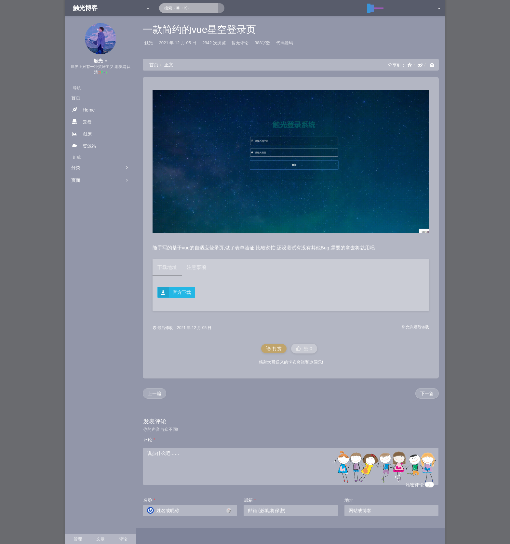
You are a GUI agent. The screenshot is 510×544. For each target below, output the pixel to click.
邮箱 (250, 500)
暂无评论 (240, 42)
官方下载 (174, 292)
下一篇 (427, 393)
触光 (148, 42)
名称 (149, 500)
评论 (149, 439)
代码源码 (284, 42)
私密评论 (415, 484)
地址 (349, 500)
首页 (153, 64)
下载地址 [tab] (167, 267)
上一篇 (154, 393)
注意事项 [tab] (196, 267)
